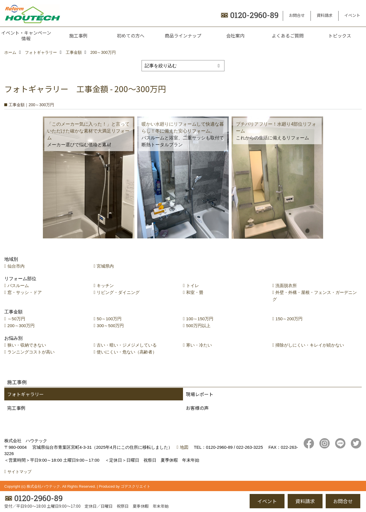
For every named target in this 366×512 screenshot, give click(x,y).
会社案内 (235, 35)
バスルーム (18, 285)
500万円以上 (198, 325)
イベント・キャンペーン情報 (26, 35)
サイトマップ (19, 471)
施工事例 (78, 35)
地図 (184, 447)
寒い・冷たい (199, 345)
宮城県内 (105, 266)
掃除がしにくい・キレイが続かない (309, 345)
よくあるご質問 (288, 35)
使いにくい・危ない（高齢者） (127, 351)
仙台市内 (16, 266)
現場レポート (199, 394)
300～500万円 (110, 325)
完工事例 (16, 407)
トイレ (192, 285)
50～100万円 (109, 318)
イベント (352, 15)
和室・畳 (194, 292)
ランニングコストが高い (31, 351)
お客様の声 (197, 407)
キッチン (105, 285)
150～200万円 (289, 318)
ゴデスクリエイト (135, 486)
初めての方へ (130, 35)
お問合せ (297, 15)
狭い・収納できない (26, 345)
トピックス (339, 35)
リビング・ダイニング (118, 292)
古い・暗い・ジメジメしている (127, 345)
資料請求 (325, 15)
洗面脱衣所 (286, 285)
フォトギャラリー (25, 394)
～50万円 (16, 318)
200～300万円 (21, 325)
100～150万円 (199, 318)
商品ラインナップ (183, 35)
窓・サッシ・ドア (24, 292)
